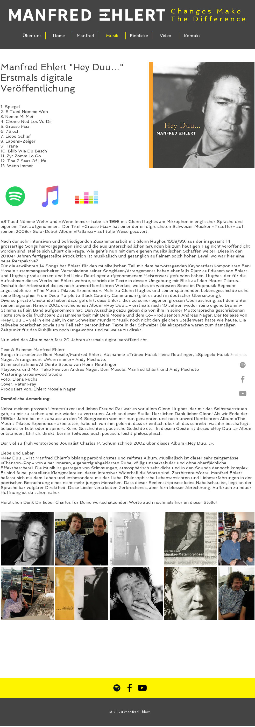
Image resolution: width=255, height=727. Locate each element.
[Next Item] (246, 566)
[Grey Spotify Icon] (242, 364)
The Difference (209, 19)
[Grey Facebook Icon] (242, 379)
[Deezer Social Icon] (86, 196)
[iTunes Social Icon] (51, 196)
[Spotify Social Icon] (15, 196)
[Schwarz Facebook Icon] (129, 687)
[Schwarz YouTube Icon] (142, 687)
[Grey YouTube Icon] (242, 393)
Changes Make (207, 11)
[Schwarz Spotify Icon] (116, 687)
